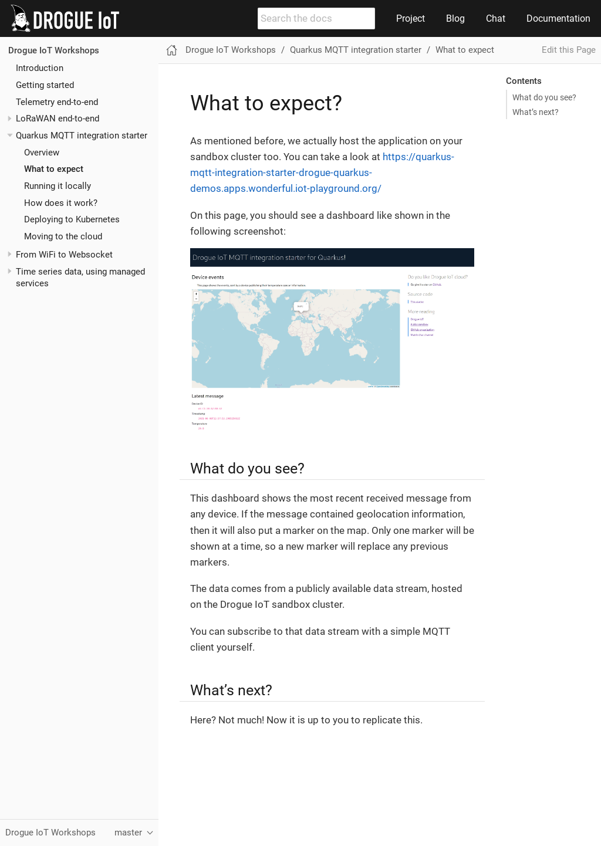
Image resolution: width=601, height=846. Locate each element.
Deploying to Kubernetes (72, 219)
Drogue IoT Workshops (53, 50)
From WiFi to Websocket (64, 254)
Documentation (558, 18)
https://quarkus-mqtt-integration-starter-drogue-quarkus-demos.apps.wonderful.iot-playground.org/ (322, 172)
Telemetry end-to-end (57, 102)
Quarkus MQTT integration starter (81, 135)
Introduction (39, 68)
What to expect (53, 169)
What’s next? (535, 112)
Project (410, 18)
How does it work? (60, 203)
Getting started (45, 85)
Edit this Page (569, 50)
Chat (495, 18)
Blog (455, 18)
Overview (41, 152)
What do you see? (544, 97)
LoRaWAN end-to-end (57, 118)
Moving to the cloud (63, 236)
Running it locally (57, 186)
